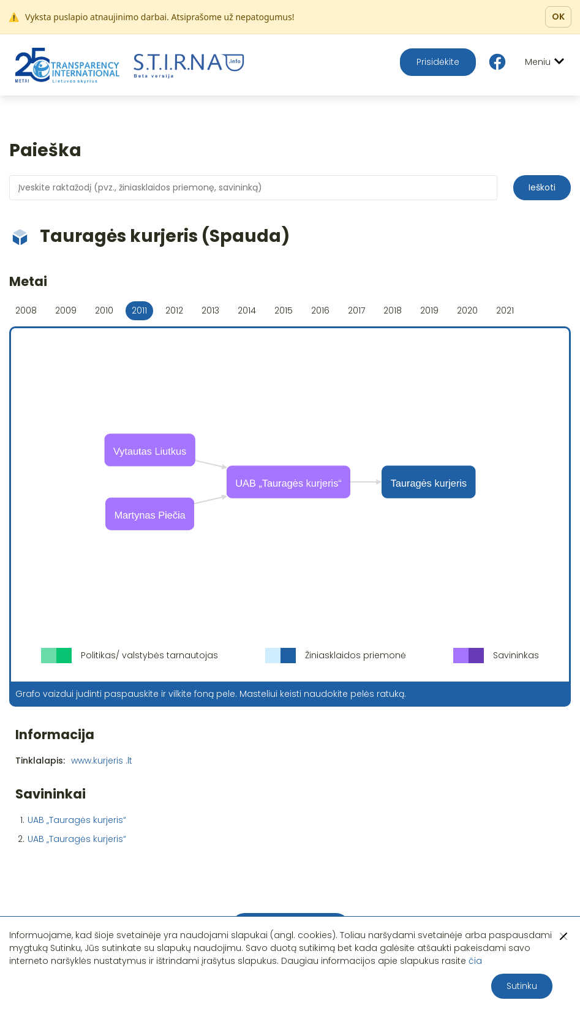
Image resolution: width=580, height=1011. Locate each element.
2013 (210, 310)
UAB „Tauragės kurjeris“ (77, 820)
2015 (283, 310)
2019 (429, 310)
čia (475, 961)
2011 (139, 310)
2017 (356, 310)
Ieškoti (542, 187)
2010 (104, 310)
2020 (467, 310)
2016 (320, 310)
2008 (26, 310)
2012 (174, 310)
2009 (66, 310)
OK (558, 16)
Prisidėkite (437, 62)
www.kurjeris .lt (101, 760)
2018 (392, 310)
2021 (505, 310)
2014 (247, 310)
